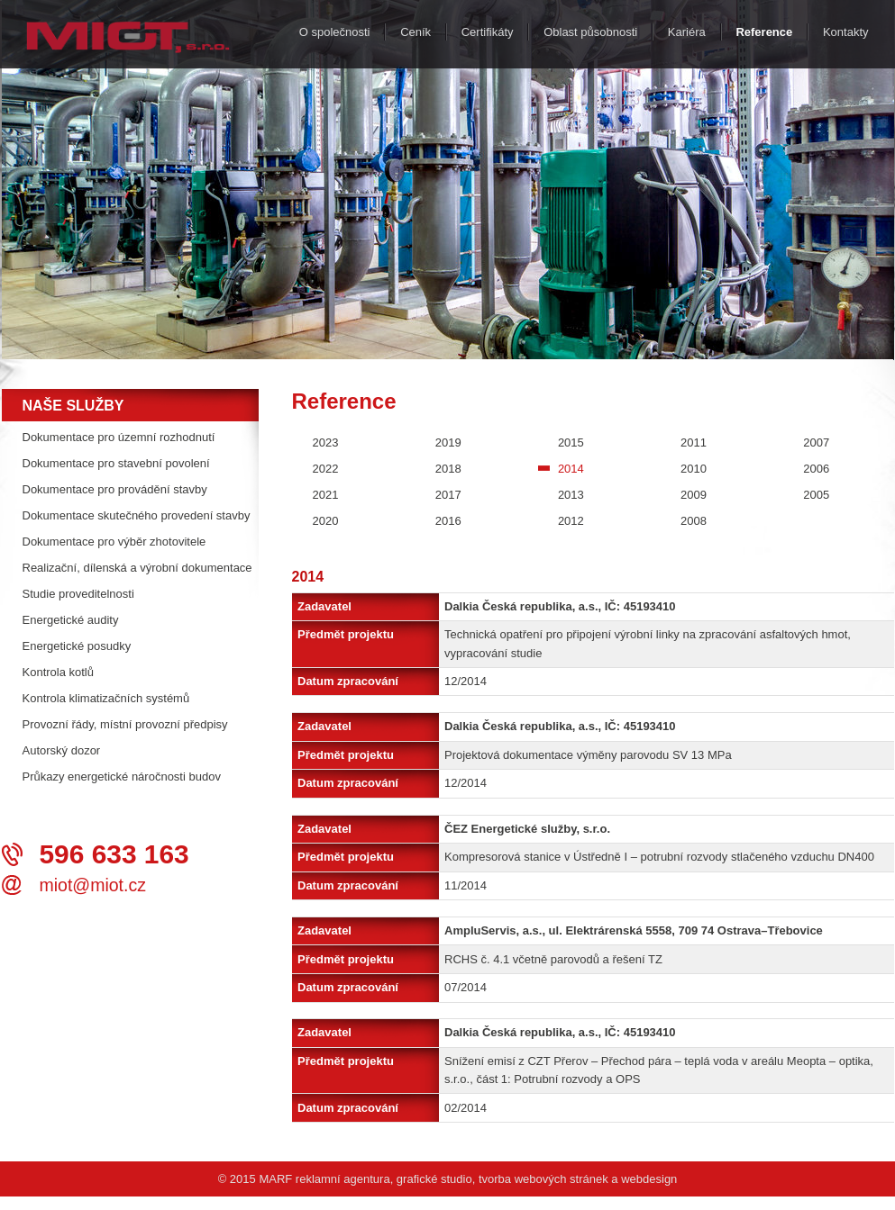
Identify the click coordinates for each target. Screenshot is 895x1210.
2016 (448, 521)
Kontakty (846, 32)
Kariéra (687, 32)
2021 (326, 494)
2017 (448, 494)
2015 (571, 442)
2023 (326, 442)
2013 (571, 494)
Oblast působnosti (590, 32)
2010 (693, 468)
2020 (326, 521)
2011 (693, 442)
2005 (816, 494)
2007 (816, 442)
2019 (448, 442)
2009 (693, 494)
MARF (275, 1179)
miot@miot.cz (93, 885)
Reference (763, 32)
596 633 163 (114, 854)
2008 (693, 521)
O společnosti (334, 32)
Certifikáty (487, 32)
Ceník (415, 32)
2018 (448, 468)
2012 (571, 521)
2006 (816, 468)
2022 (326, 468)
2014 (571, 468)
